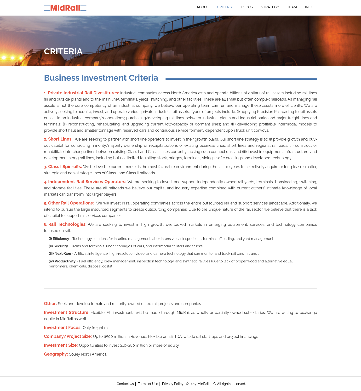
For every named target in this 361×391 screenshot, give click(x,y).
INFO (309, 7)
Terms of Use (148, 384)
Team (292, 7)
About (202, 7)
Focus (247, 7)
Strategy (270, 7)
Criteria (225, 7)
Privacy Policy (172, 384)
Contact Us (125, 384)
